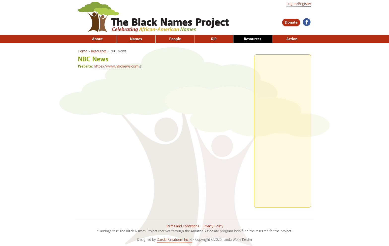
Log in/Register (299, 3)
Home (82, 51)
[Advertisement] (282, 129)
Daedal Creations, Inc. (174, 239)
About (97, 39)
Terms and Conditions (182, 226)
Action (291, 39)
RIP (214, 39)
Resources (252, 39)
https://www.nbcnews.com (117, 66)
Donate (291, 22)
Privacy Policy (212, 226)
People (175, 39)
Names (136, 39)
